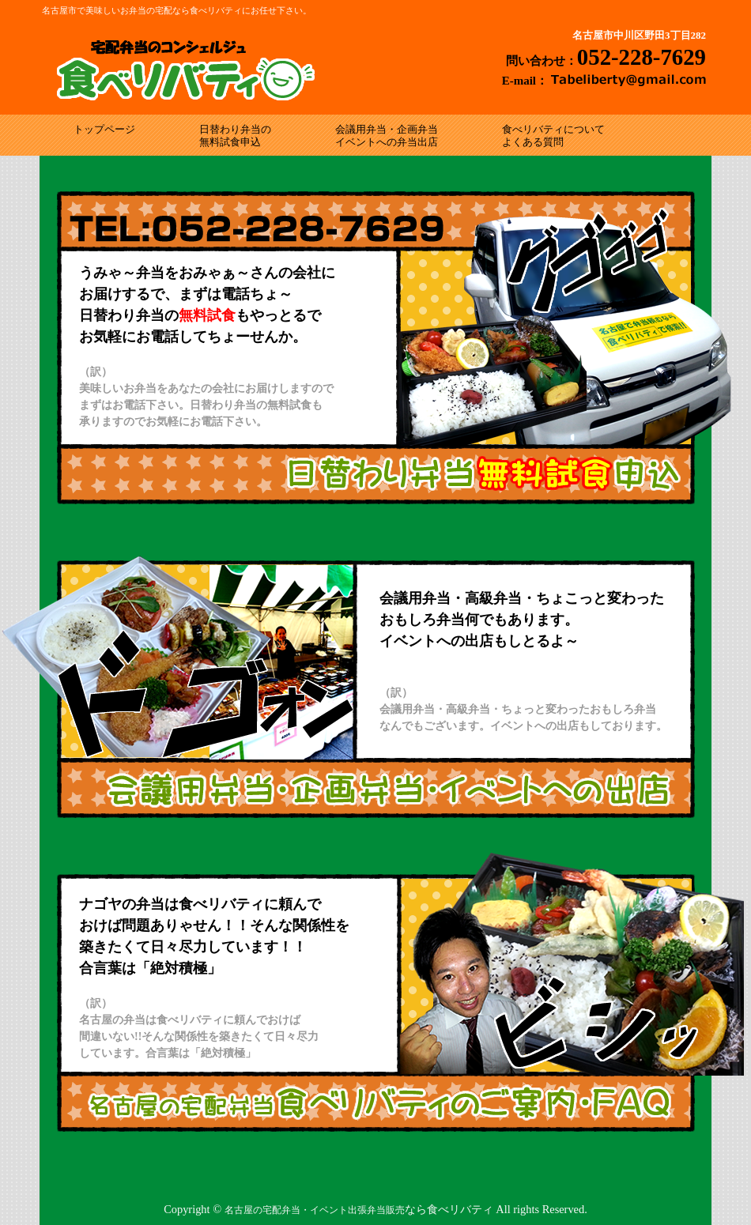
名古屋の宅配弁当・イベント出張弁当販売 (315, 1210)
